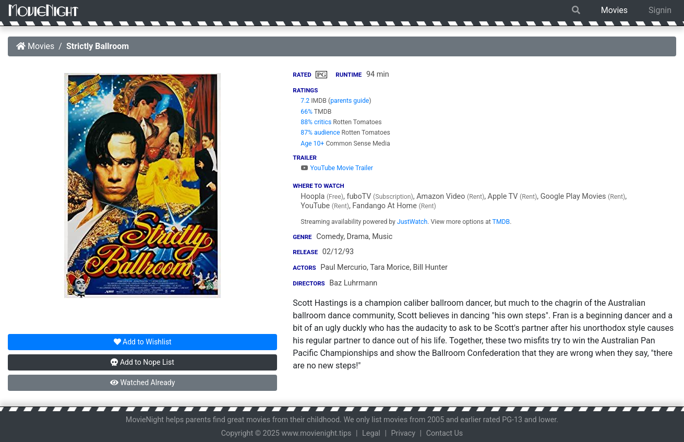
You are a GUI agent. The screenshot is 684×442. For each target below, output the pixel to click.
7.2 (305, 100)
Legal (371, 433)
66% (307, 111)
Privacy (403, 433)
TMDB (501, 221)
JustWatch (412, 221)
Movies (614, 10)
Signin (660, 10)
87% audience (320, 132)
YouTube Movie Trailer (337, 168)
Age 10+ (312, 143)
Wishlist (143, 342)
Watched (142, 382)
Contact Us (444, 433)
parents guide (349, 100)
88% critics (316, 122)
